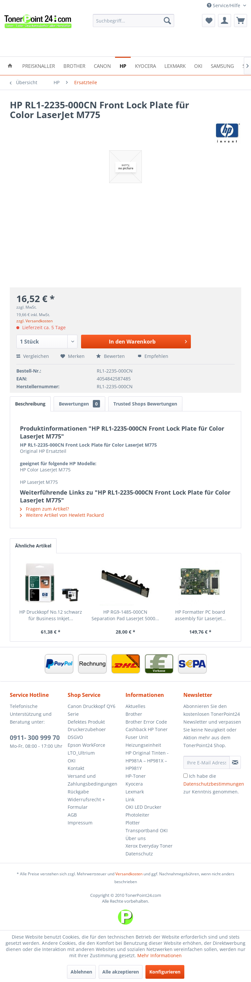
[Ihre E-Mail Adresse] (206, 762)
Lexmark (135, 792)
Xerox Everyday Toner (149, 846)
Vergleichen (32, 356)
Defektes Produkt (86, 722)
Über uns (136, 838)
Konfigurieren (164, 972)
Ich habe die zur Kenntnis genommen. (213, 784)
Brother (134, 714)
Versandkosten (128, 874)
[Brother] (74, 65)
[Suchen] (167, 20)
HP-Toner (136, 776)
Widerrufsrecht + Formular (86, 803)
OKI (71, 761)
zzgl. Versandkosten (34, 321)
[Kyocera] (145, 65)
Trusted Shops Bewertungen (145, 404)
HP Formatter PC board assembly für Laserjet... (200, 615)
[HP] (123, 65)
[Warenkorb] (240, 20)
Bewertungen (79, 403)
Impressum (80, 823)
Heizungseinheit (143, 745)
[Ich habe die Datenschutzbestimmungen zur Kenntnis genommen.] (185, 776)
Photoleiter (137, 815)
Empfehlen (153, 356)
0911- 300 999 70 (35, 737)
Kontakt (76, 768)
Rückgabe (78, 792)
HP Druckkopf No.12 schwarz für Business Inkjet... (50, 615)
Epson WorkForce (86, 745)
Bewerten (111, 356)
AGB (72, 815)
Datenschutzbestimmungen (213, 784)
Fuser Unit (137, 737)
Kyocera (134, 784)
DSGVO (75, 737)
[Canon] (102, 65)
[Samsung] (222, 65)
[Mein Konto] (224, 20)
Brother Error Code (146, 722)
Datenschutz (139, 854)
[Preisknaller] (38, 65)
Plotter (133, 823)
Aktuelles (135, 706)
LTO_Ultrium (81, 753)
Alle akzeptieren (120, 972)
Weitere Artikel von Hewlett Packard (62, 515)
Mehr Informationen (159, 955)
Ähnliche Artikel (33, 546)
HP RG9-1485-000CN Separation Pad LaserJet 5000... (125, 615)
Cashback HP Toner (147, 729)
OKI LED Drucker (143, 807)
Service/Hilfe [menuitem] (224, 5)
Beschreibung (30, 404)
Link (130, 799)
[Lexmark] (175, 65)
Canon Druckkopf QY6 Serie (91, 710)
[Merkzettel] (208, 20)
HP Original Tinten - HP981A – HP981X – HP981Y (147, 761)
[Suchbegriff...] (134, 20)
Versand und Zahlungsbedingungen (92, 780)
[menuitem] (134, 20)
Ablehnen (81, 972)
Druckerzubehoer (87, 729)
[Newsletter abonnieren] (235, 762)
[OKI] (198, 65)
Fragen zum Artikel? (44, 509)
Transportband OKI (147, 830)
